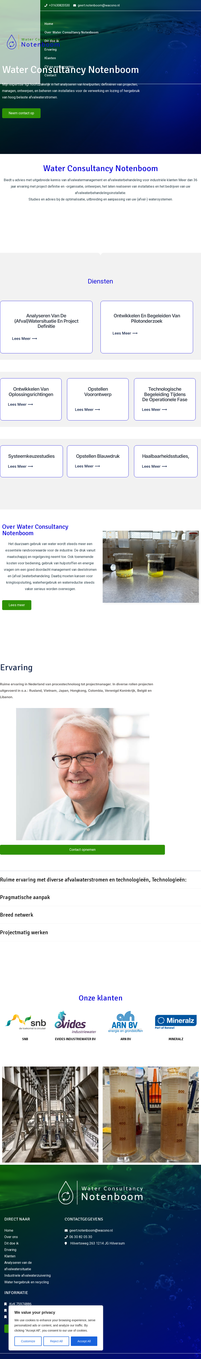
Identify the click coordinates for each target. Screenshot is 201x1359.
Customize (28, 1341)
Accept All (84, 1341)
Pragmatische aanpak (25, 897)
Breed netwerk (16, 915)
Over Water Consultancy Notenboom (71, 32)
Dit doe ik (51, 41)
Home (48, 24)
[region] (56, 1327)
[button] (100, 880)
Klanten (50, 58)
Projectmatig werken (24, 932)
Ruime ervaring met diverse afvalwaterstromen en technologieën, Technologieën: (93, 879)
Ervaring (50, 49)
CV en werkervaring (59, 67)
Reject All (56, 1341)
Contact (50, 75)
